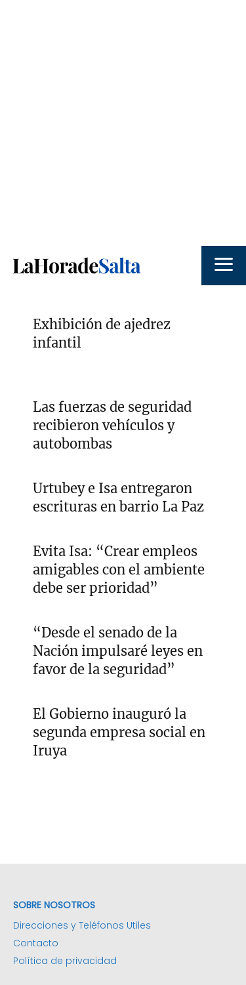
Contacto (35, 943)
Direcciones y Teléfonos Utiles (82, 925)
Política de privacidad (65, 960)
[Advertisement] (123, 123)
